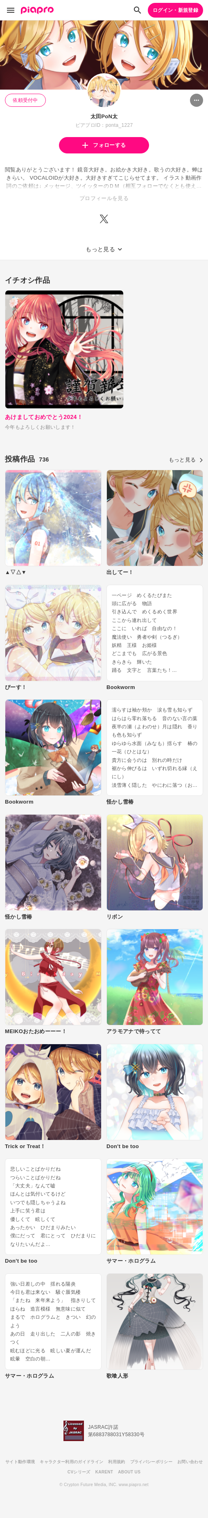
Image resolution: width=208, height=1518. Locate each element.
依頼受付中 (25, 100)
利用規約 (116, 1461)
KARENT (104, 1472)
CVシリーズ (79, 1472)
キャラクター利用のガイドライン (71, 1461)
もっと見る (186, 460)
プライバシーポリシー (151, 1461)
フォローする (104, 145)
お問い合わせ (190, 1461)
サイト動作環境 (20, 1461)
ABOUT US (129, 1472)
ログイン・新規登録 (175, 10)
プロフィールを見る (104, 198)
